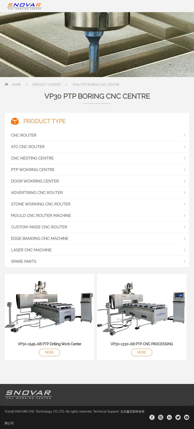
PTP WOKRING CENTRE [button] (98, 169)
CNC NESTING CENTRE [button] (98, 158)
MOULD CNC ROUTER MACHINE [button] (98, 215)
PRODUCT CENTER (46, 84)
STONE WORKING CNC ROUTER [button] (98, 204)
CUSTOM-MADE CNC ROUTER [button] (98, 227)
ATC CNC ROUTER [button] (98, 146)
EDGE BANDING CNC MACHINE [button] (98, 238)
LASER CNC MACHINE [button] (98, 250)
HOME (16, 84)
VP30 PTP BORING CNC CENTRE (96, 84)
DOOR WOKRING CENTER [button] (98, 181)
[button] (97, 261)
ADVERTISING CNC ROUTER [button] (98, 192)
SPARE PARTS (23, 261)
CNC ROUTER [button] (98, 135)
